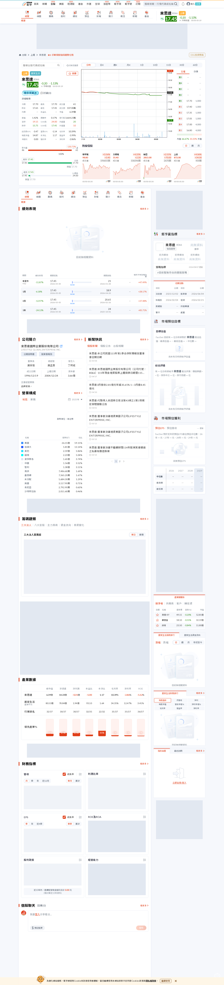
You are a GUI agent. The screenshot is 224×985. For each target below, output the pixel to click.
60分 (195, 65)
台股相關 (118, 346)
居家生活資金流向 (192, 635)
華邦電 (85, 154)
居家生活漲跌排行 (166, 635)
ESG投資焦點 (197, 55)
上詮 (176, 154)
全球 (97, 3)
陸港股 (71, 3)
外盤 (200, 139)
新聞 (44, 3)
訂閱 (138, 3)
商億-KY (165, 615)
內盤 (179, 139)
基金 (80, 3)
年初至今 (197, 642)
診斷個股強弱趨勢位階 (63, 55)
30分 (182, 65)
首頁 (36, 3)
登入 (193, 4)
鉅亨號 (128, 3)
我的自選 (162, 750)
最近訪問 (178, 750)
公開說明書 (29, 354)
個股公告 (105, 346)
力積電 (116, 154)
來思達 (42, 55)
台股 (53, 3)
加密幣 (106, 3)
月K (129, 65)
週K (115, 65)
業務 (32, 399)
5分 (142, 65)
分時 (88, 65)
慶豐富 (165, 620)
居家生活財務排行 (170, 693)
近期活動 (179, 283)
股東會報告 (46, 354)
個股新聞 (92, 346)
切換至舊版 (73, 65)
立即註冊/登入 (179, 782)
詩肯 (164, 625)
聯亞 (145, 154)
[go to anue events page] (183, 4)
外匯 (89, 3)
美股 (61, 3)
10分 (155, 65)
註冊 (198, 4)
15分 (168, 65)
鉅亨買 (117, 3)
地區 (25, 399)
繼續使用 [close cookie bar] (165, 981)
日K (102, 65)
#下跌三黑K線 (165, 272)
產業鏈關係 (179, 597)
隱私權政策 (151, 981)
